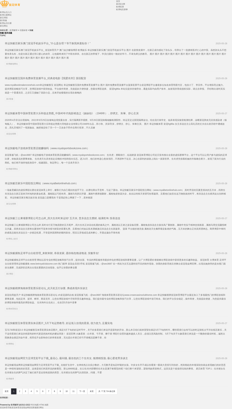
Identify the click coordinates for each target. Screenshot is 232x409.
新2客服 (9, 99)
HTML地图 (43, 405)
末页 (92, 391)
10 (67, 391)
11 (73, 391)
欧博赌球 (13, 30)
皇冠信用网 (11, 134)
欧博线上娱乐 (12, 239)
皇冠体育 (15, 407)
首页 (7, 391)
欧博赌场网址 (12, 64)
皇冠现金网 (24, 407)
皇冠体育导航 (6, 407)
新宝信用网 (11, 204)
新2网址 (40, 407)
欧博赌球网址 (12, 169)
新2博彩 (9, 274)
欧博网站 (10, 344)
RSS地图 (35, 405)
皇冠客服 (33, 407)
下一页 (82, 391)
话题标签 (23, 30)
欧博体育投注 (12, 309)
